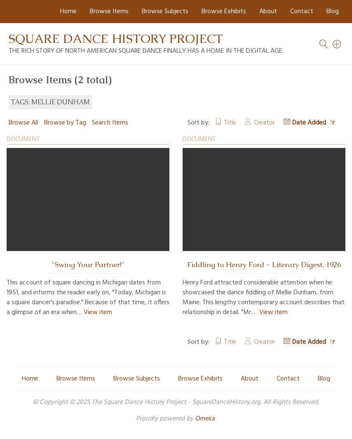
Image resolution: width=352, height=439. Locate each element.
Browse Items (109, 11)
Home (68, 11)
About (268, 11)
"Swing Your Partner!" (88, 264)
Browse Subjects (165, 11)
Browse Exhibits (224, 11)
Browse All (23, 122)
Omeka (205, 418)
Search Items (110, 122)
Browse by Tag (65, 122)
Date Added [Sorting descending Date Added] (310, 122)
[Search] (337, 44)
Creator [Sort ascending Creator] (264, 122)
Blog (332, 11)
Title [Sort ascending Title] (230, 122)
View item (98, 312)
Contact (301, 11)
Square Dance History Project (116, 39)
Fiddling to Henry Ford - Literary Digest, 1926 (264, 264)
